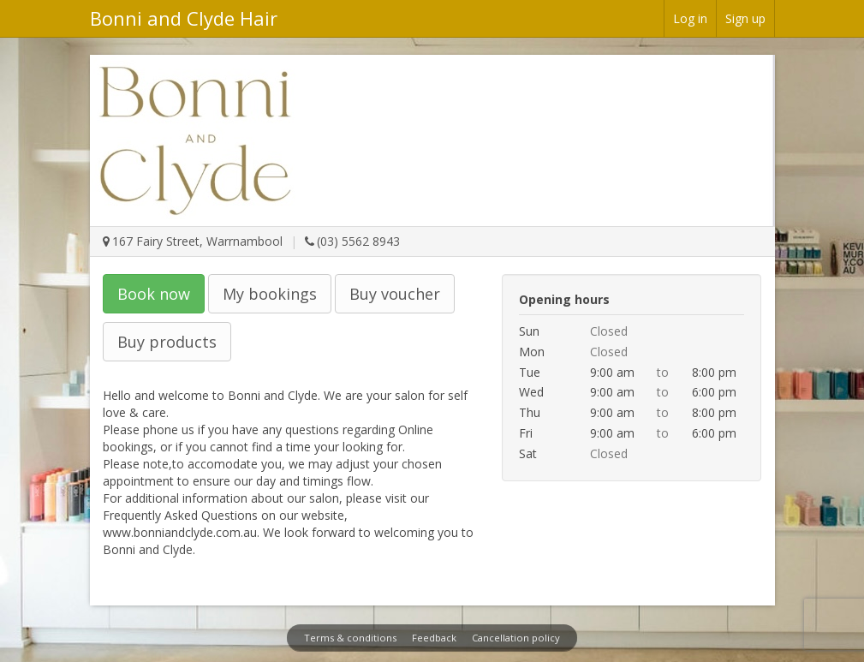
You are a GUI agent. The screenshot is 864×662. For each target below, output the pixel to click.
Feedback (434, 637)
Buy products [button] (167, 341)
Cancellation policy (516, 637)
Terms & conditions (350, 637)
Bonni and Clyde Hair (183, 18)
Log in (690, 18)
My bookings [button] (270, 293)
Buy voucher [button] (394, 293)
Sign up (745, 18)
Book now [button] (153, 293)
